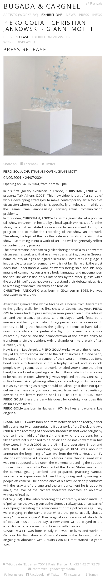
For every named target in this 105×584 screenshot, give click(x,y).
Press (84, 14)
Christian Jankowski (40, 171)
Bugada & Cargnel (42, 5)
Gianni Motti (68, 171)
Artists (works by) (20, 14)
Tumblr (92, 574)
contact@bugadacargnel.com (51, 569)
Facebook (29, 164)
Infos (97, 14)
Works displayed (19, 42)
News (71, 14)
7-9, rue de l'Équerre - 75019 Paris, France (35, 564)
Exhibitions (52, 14)
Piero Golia (12, 171)
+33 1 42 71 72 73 (85, 564)
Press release (16, 37)
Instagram (73, 574)
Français (94, 3)
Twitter (48, 164)
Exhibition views (47, 37)
